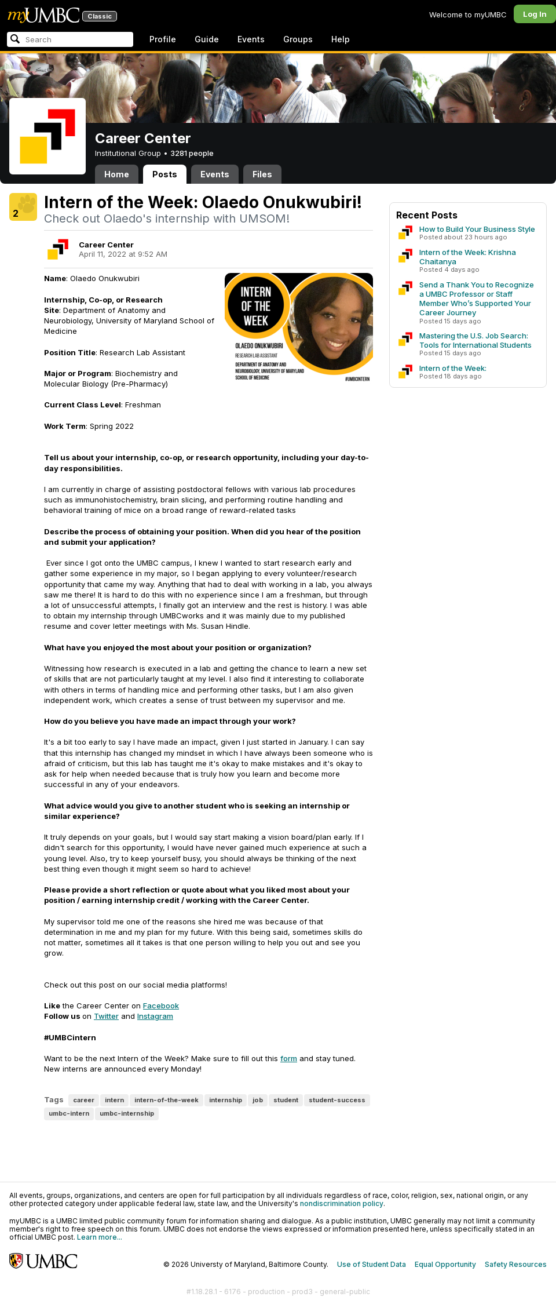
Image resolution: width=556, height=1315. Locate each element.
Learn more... (99, 1237)
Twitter (106, 1016)
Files (262, 174)
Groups (298, 39)
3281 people (192, 153)
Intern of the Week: (453, 368)
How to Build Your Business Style (477, 229)
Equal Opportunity (445, 1264)
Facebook (161, 1005)
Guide (207, 39)
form (288, 1058)
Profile (162, 39)
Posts (164, 174)
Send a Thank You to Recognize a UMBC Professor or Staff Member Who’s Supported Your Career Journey (476, 298)
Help (340, 39)
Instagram (155, 1016)
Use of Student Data (371, 1264)
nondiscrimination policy (341, 1203)
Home (116, 174)
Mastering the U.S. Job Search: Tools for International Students (475, 340)
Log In (535, 14)
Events (251, 39)
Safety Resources (516, 1264)
